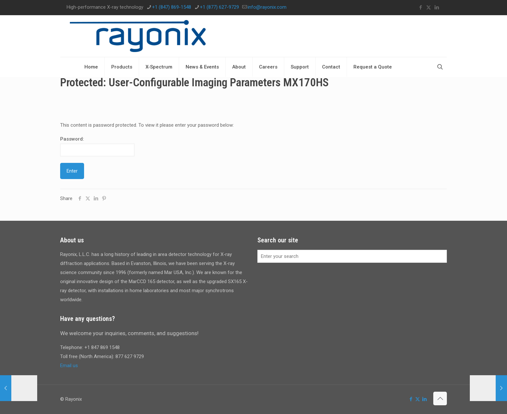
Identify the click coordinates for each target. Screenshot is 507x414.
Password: (97, 146)
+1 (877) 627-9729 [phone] (219, 7)
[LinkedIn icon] (436, 7)
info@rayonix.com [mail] (267, 7)
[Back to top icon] (440, 398)
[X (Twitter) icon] (428, 7)
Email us (69, 365)
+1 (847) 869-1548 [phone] (171, 7)
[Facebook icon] (420, 7)
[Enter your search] (352, 256)
